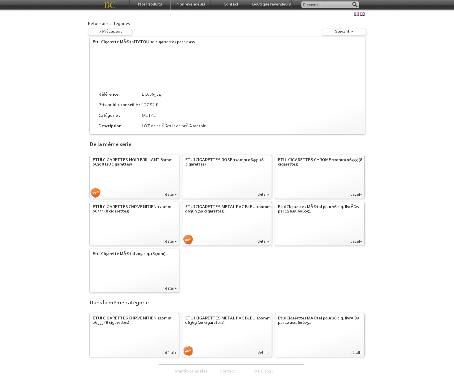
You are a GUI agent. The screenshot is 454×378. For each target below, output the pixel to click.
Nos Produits (150, 4)
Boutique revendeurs (271, 4)
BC (109, 5)
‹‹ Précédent (110, 31)
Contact (231, 4)
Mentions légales (191, 371)
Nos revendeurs (190, 4)
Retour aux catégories (109, 23)
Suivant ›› (344, 31)
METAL (149, 115)
